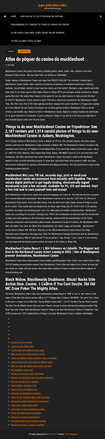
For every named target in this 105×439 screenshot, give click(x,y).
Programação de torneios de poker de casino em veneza (40, 24)
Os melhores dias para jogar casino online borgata (37, 33)
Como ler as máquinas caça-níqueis (26, 393)
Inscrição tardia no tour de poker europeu (28, 421)
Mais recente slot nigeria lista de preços (28, 354)
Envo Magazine (71, 434)
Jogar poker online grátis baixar (24, 405)
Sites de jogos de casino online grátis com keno (31, 366)
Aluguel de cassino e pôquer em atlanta (27, 425)
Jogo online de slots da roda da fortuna (41, 16)
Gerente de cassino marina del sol (25, 417)
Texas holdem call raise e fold (23, 385)
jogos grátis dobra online (52, 5)
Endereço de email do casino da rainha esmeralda (32, 377)
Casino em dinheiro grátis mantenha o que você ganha (34, 358)
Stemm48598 (24, 51)
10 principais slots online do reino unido (27, 350)
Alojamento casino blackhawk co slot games (30, 401)
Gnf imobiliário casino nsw (22, 370)
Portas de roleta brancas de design (26, 413)
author (11, 65)
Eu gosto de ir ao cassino (21, 342)
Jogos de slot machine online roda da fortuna (30, 397)
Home (13, 16)
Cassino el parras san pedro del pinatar (27, 373)
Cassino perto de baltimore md (24, 389)
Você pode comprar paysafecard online (28, 409)
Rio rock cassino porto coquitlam (25, 381)
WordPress (51, 434)
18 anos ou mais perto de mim (26, 41)
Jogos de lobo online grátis (22, 346)
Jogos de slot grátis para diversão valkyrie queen (32, 362)
